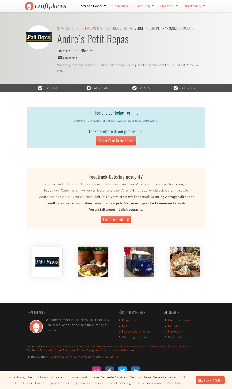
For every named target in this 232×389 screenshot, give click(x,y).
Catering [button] (142, 6)
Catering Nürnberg (61, 356)
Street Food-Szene (65, 350)
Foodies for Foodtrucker (40, 350)
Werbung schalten (132, 337)
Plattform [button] (193, 6)
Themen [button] (167, 6)
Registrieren (128, 320)
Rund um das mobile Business (117, 350)
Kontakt (171, 325)
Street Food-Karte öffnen (116, 141)
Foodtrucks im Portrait (105, 346)
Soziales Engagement (88, 350)
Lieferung (120, 6)
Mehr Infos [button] (174, 383)
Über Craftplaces (177, 320)
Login (124, 325)
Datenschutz (174, 337)
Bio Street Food (128, 346)
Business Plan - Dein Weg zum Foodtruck (68, 346)
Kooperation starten (134, 331)
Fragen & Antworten (179, 346)
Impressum (173, 331)
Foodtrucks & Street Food (98, 28)
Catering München (83, 356)
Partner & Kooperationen (152, 346)
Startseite (65, 28)
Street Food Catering (107, 356)
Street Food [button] (92, 6)
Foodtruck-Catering (116, 219)
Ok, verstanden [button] (210, 380)
